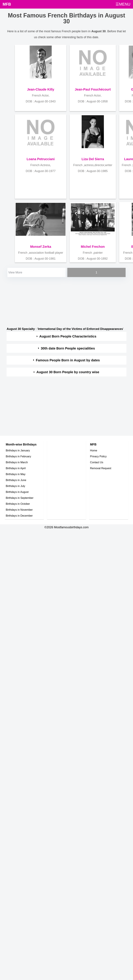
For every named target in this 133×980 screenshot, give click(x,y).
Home (93, 450)
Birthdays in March (17, 462)
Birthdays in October (18, 503)
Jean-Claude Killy (40, 89)
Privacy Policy (98, 456)
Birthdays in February (18, 456)
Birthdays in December (19, 515)
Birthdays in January (18, 450)
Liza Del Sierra (92, 159)
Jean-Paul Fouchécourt (93, 89)
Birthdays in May (16, 474)
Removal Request (100, 468)
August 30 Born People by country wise (67, 372)
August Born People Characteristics (67, 336)
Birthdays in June (16, 480)
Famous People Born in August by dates (68, 360)
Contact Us (96, 462)
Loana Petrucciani (41, 159)
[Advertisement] (63, 301)
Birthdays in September (19, 497)
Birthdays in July (15, 485)
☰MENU (123, 4)
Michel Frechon (93, 246)
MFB (7, 4)
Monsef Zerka (40, 246)
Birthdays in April (16, 468)
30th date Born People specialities (68, 348)
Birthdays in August (17, 491)
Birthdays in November (19, 509)
